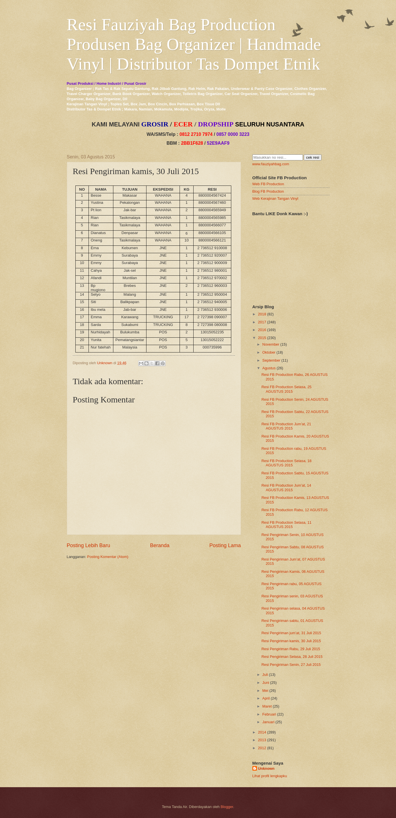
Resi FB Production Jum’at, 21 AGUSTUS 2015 (286, 426)
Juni (265, 682)
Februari (269, 714)
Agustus (269, 368)
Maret (267, 706)
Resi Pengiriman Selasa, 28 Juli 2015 (292, 656)
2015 (262, 338)
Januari (268, 722)
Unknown (266, 768)
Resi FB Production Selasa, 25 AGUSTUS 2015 (286, 389)
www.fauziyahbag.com (270, 164)
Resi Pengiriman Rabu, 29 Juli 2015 (291, 649)
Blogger (227, 807)
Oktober (269, 352)
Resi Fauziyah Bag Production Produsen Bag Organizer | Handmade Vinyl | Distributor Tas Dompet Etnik (194, 44)
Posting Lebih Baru (88, 545)
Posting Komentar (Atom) (107, 557)
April (266, 698)
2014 (262, 732)
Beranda (159, 545)
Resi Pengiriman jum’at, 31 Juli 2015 (291, 633)
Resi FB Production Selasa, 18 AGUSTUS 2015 (286, 463)
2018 (262, 314)
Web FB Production (268, 184)
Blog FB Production (268, 191)
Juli (265, 674)
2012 (262, 748)
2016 (262, 330)
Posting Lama (225, 545)
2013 (262, 740)
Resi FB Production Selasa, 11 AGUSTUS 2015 (286, 524)
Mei (265, 690)
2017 (262, 322)
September (271, 360)
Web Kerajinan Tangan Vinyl (275, 198)
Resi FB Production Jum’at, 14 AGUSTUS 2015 (286, 487)
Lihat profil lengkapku (269, 776)
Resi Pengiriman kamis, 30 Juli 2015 (291, 641)
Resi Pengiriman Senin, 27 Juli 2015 (291, 664)
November (270, 344)
